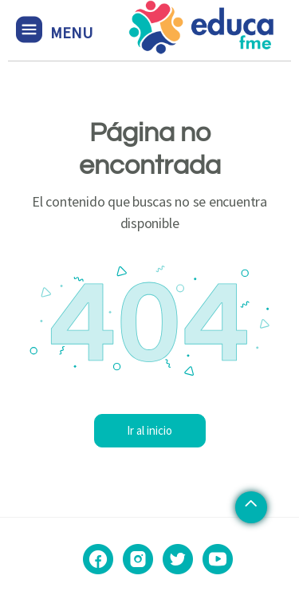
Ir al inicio (149, 430)
